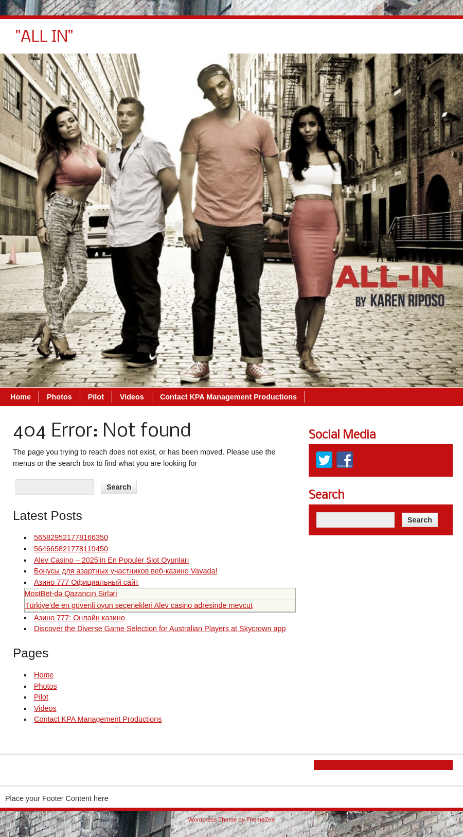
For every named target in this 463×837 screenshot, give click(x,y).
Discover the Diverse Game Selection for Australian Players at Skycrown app (160, 628)
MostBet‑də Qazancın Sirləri (71, 593)
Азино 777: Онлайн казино (79, 618)
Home (165, 41)
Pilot (241, 41)
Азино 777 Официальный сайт (86, 582)
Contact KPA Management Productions (373, 41)
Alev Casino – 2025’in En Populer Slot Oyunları (111, 560)
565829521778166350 (71, 537)
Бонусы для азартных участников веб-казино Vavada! (125, 571)
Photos (204, 41)
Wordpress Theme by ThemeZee (231, 819)
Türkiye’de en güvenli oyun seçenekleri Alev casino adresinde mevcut (139, 605)
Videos (277, 41)
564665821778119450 (71, 549)
